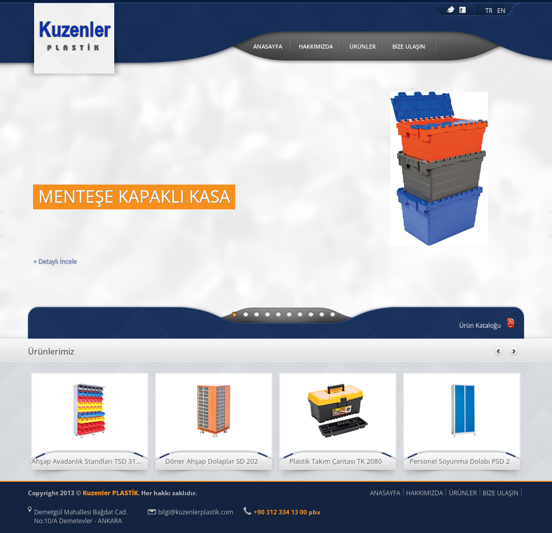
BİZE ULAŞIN (408, 46)
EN (501, 10)
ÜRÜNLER (362, 46)
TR (489, 10)
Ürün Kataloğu (480, 325)
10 (332, 314)
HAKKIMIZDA (316, 46)
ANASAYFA (267, 46)
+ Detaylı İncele (55, 261)
